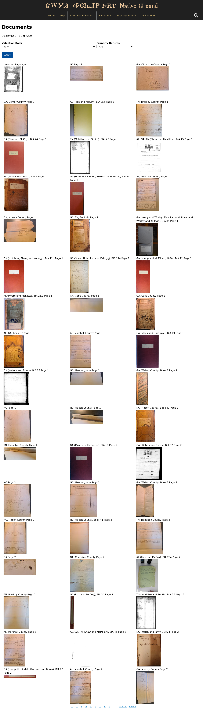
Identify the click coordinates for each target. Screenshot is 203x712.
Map (62, 15)
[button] (13, 98)
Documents (148, 15)
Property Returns (127, 15)
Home (51, 15)
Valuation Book (12, 43)
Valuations (105, 15)
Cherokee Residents (82, 15)
